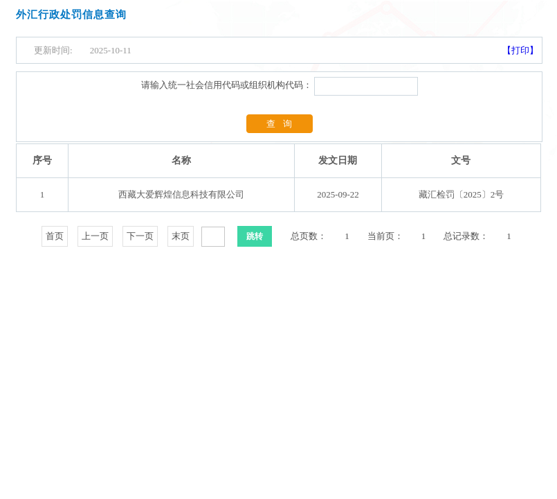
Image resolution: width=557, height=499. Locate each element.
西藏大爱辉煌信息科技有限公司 (181, 194)
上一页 (95, 236)
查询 (283, 124)
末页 (181, 236)
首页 (55, 236)
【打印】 (520, 50)
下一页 (140, 236)
